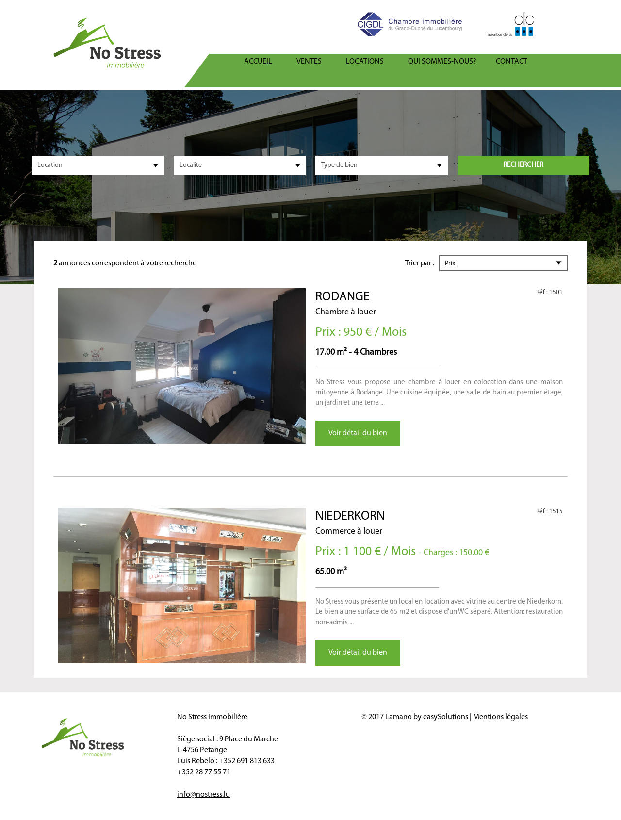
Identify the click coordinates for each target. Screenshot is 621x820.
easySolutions (445, 717)
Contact (511, 62)
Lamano (398, 717)
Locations (365, 62)
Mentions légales (500, 717)
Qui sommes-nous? (442, 62)
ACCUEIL (258, 62)
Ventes (309, 62)
